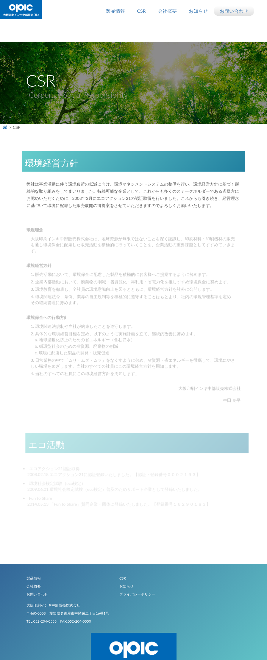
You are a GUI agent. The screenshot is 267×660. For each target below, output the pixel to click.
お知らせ (198, 11)
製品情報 (115, 11)
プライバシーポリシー (137, 594)
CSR (141, 11)
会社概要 (167, 11)
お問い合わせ (234, 11)
